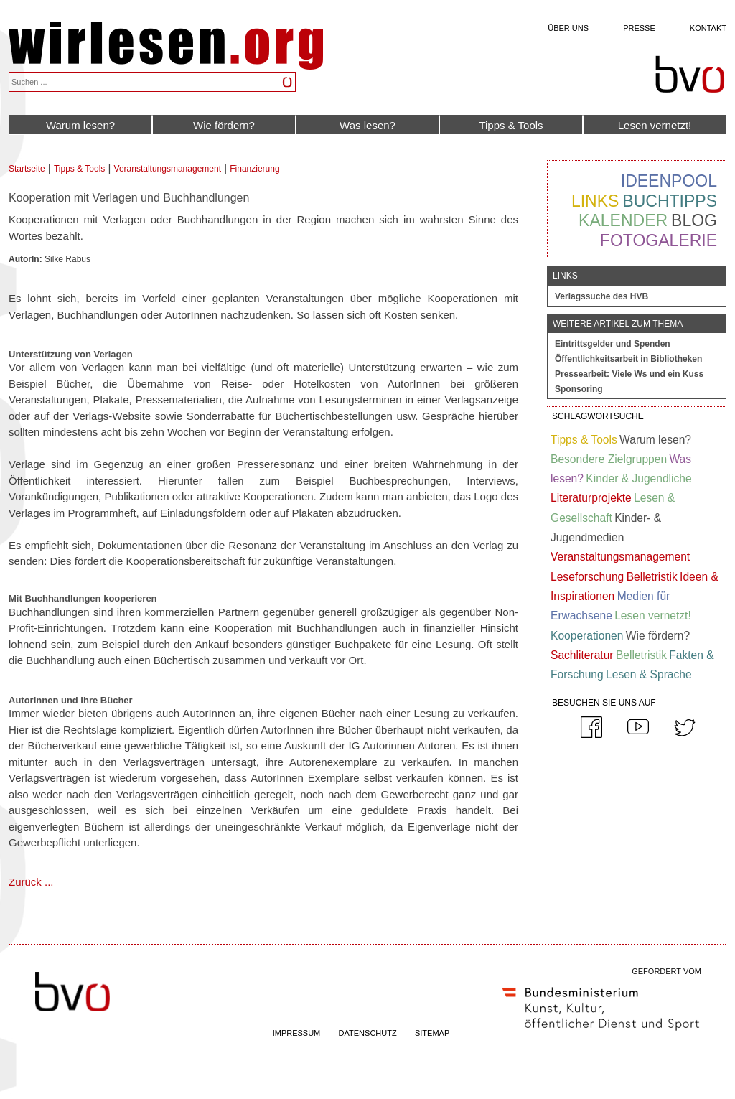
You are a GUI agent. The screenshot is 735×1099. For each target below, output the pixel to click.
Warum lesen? (80, 125)
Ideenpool (669, 181)
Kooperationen (587, 636)
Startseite (27, 169)
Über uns (568, 28)
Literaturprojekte (591, 498)
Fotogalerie (658, 240)
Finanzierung (254, 169)
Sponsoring (579, 389)
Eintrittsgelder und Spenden (612, 344)
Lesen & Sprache (649, 674)
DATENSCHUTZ (368, 1033)
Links (595, 201)
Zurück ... (31, 882)
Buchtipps (669, 201)
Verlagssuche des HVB (601, 296)
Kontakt (708, 28)
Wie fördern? (224, 125)
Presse (639, 28)
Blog (694, 220)
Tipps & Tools (511, 125)
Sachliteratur (582, 655)
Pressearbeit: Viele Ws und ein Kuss (629, 374)
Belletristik (652, 577)
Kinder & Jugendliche (638, 478)
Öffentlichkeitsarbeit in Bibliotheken (628, 359)
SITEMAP (432, 1033)
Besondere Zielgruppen (609, 459)
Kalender (623, 220)
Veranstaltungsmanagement (167, 169)
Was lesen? (367, 125)
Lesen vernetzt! (655, 125)
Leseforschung (587, 577)
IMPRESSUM (297, 1033)
